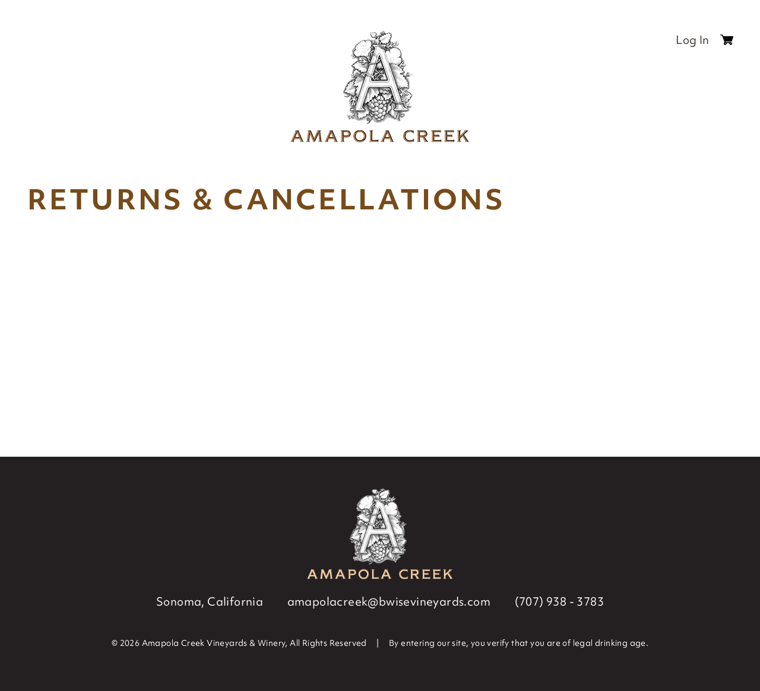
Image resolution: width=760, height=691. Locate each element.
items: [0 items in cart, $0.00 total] (726, 42)
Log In (692, 39)
